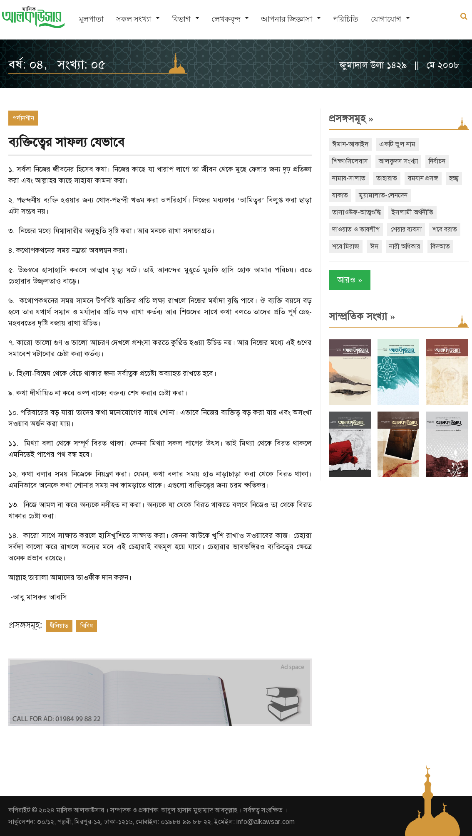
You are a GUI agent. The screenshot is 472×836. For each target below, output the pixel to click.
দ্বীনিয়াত (59, 625)
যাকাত (340, 195)
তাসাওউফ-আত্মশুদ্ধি (356, 212)
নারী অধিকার (404, 246)
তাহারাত (386, 178)
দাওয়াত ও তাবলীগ (356, 229)
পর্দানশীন (23, 118)
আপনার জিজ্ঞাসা (286, 19)
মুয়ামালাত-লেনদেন (383, 195)
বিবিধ (86, 625)
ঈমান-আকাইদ (350, 144)
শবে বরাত (444, 229)
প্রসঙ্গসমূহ (351, 118)
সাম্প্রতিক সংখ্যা (362, 316)
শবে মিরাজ (345, 246)
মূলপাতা (91, 19)
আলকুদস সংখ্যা (398, 161)
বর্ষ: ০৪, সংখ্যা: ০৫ (57, 64)
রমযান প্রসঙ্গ (423, 178)
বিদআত (440, 246)
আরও (349, 280)
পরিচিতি (345, 19)
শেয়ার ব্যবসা (406, 229)
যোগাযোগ (386, 19)
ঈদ (374, 246)
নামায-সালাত (348, 178)
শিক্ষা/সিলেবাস (350, 161)
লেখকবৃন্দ (225, 19)
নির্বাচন (437, 161)
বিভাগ (181, 19)
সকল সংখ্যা (133, 19)
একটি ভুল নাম (397, 144)
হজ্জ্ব (454, 178)
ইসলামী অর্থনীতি (412, 212)
